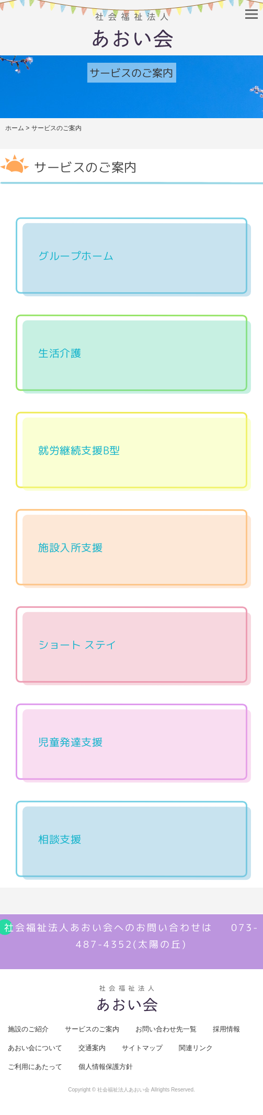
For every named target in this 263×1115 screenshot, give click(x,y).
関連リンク (196, 1048)
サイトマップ (142, 1048)
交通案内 (92, 1048)
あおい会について (35, 1048)
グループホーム (75, 255)
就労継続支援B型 (79, 450)
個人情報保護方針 (105, 1067)
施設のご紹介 (28, 1029)
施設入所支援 (70, 547)
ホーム (14, 128)
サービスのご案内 (92, 1029)
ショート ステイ (77, 644)
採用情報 (226, 1029)
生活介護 (59, 353)
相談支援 (59, 839)
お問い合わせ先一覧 (166, 1029)
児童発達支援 (70, 741)
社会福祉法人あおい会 (123, 1090)
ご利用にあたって (35, 1067)
